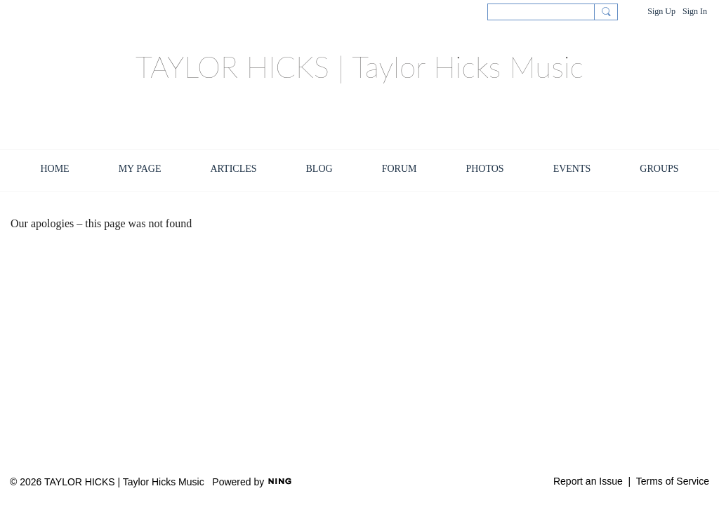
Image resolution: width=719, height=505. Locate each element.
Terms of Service (672, 481)
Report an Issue (588, 481)
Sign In (694, 11)
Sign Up (661, 11)
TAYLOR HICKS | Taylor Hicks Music (359, 66)
